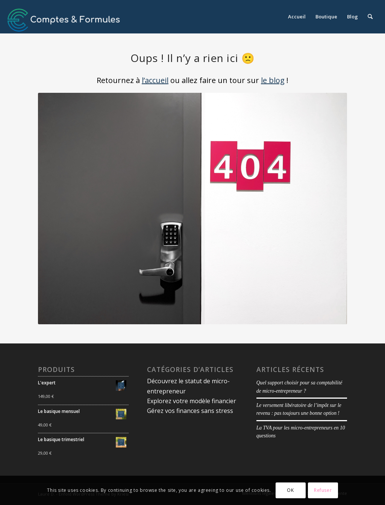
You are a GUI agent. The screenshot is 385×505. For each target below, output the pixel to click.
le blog (273, 80)
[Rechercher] (370, 16)
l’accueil (155, 80)
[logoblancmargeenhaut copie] (64, 16)
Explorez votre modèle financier (191, 401)
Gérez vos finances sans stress (190, 411)
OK (290, 490)
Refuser (323, 490)
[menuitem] (297, 16)
